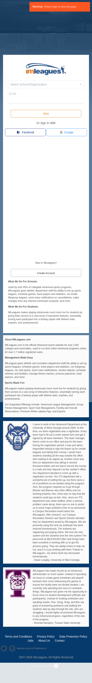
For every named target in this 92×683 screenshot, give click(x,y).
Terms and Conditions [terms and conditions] (18, 636)
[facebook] (12, 648)
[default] (46, 68)
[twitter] (3, 648)
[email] (46, 100)
